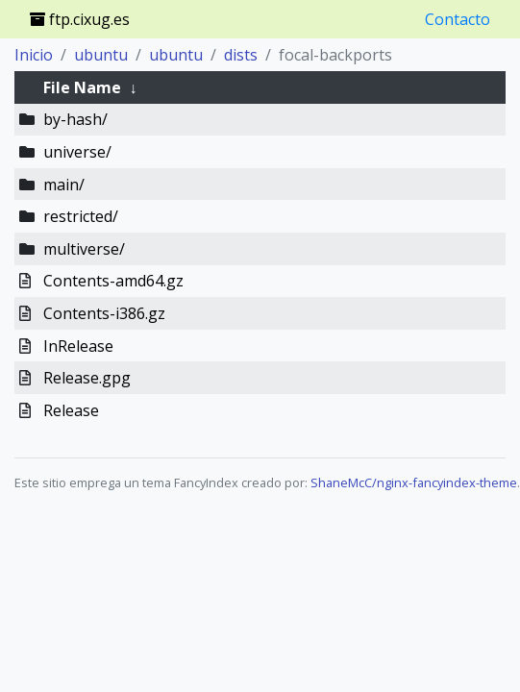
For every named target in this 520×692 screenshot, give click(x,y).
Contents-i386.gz (104, 313)
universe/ (77, 151)
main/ (64, 184)
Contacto (457, 19)
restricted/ (80, 216)
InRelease (78, 346)
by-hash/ (75, 119)
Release (71, 410)
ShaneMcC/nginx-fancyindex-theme (413, 482)
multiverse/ (84, 249)
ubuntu (101, 54)
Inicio (33, 54)
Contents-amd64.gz (113, 280)
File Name (82, 87)
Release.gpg (87, 377)
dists (241, 54)
